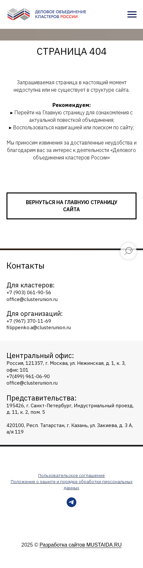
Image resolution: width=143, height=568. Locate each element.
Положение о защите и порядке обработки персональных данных (72, 485)
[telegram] (71, 505)
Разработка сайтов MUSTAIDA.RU (80, 545)
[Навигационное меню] (132, 14)
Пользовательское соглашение (71, 475)
